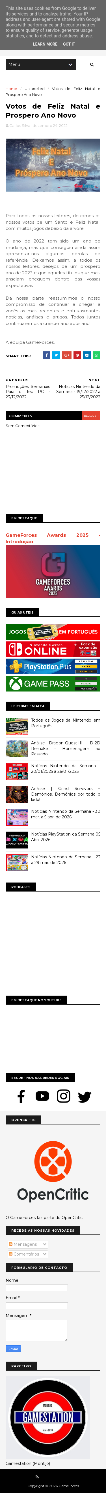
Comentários (24, 1254)
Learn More (45, 44)
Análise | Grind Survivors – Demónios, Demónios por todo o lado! (65, 794)
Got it (69, 44)
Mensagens (23, 1244)
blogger (91, 415)
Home (11, 88)
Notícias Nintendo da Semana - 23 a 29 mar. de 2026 (65, 859)
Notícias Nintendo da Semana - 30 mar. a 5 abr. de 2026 (65, 814)
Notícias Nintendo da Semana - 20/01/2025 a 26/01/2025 (65, 768)
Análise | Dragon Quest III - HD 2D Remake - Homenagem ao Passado (65, 748)
